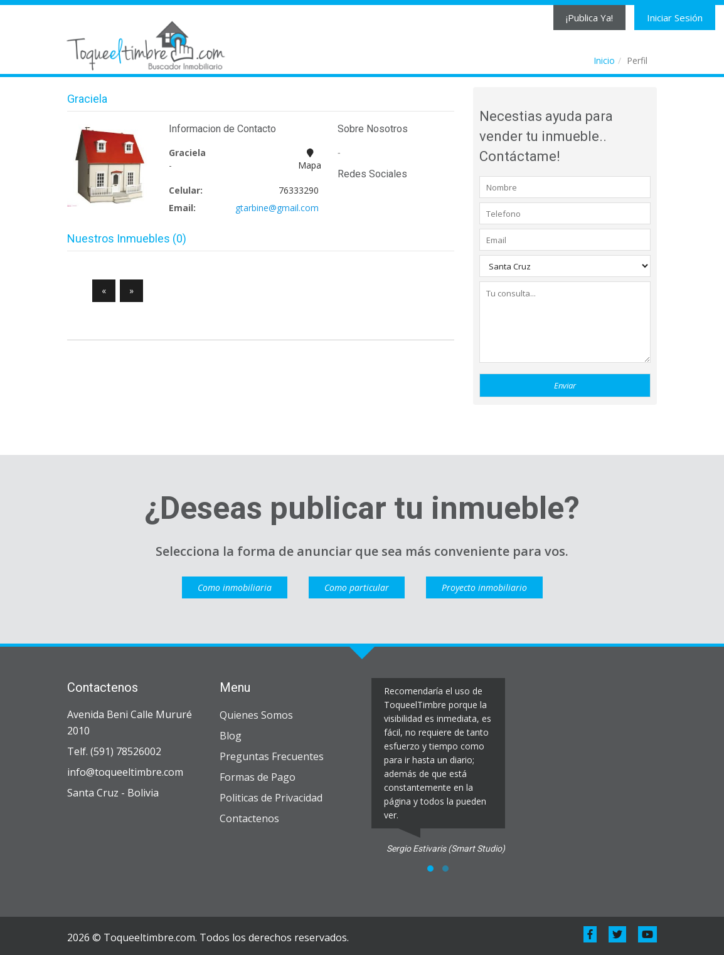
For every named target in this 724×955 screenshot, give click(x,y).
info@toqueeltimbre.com (125, 772)
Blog (231, 736)
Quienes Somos (256, 715)
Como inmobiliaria (235, 587)
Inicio (604, 60)
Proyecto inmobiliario (484, 587)
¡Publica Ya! (589, 17)
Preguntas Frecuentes (272, 756)
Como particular (356, 587)
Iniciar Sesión (675, 17)
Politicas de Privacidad (271, 798)
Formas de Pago (257, 777)
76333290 (299, 190)
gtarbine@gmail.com (277, 208)
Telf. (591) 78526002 (114, 751)
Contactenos (249, 818)
